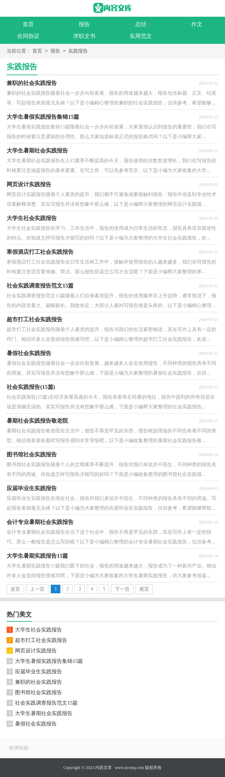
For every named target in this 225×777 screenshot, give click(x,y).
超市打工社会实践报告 (41, 640)
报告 (84, 24)
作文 (196, 24)
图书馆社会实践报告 (38, 692)
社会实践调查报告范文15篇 (46, 703)
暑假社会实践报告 (36, 724)
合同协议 (28, 36)
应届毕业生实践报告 (38, 671)
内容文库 (103, 767)
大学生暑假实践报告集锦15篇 (49, 661)
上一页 (37, 589)
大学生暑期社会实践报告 (43, 713)
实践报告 (78, 51)
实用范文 (141, 36)
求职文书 (84, 36)
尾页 (144, 589)
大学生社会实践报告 (38, 630)
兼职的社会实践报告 (38, 682)
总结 (140, 24)
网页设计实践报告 (36, 650)
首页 (28, 24)
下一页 (122, 589)
